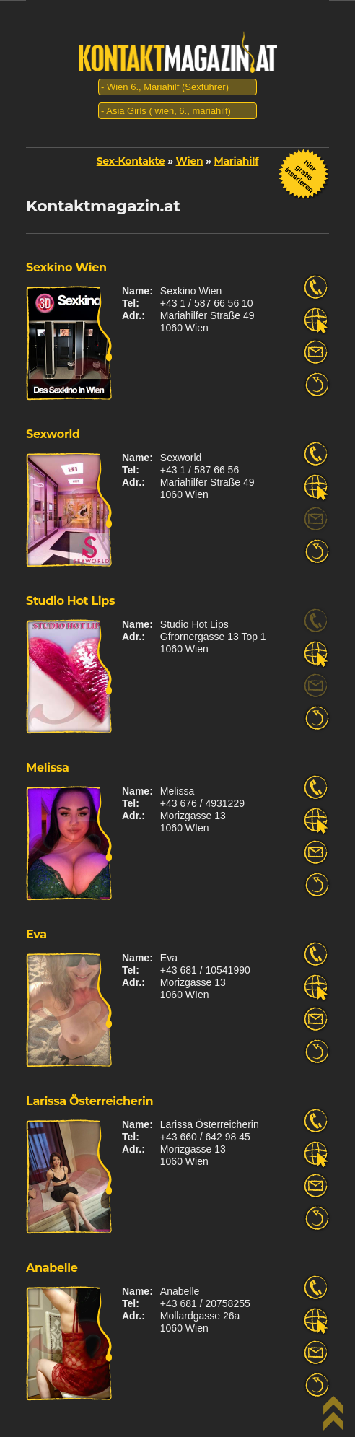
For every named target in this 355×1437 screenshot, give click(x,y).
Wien (189, 160)
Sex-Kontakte (131, 160)
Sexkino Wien (66, 267)
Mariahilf (236, 160)
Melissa (47, 767)
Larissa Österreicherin (89, 1101)
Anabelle (52, 1268)
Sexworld (53, 434)
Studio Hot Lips (70, 601)
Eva (36, 934)
